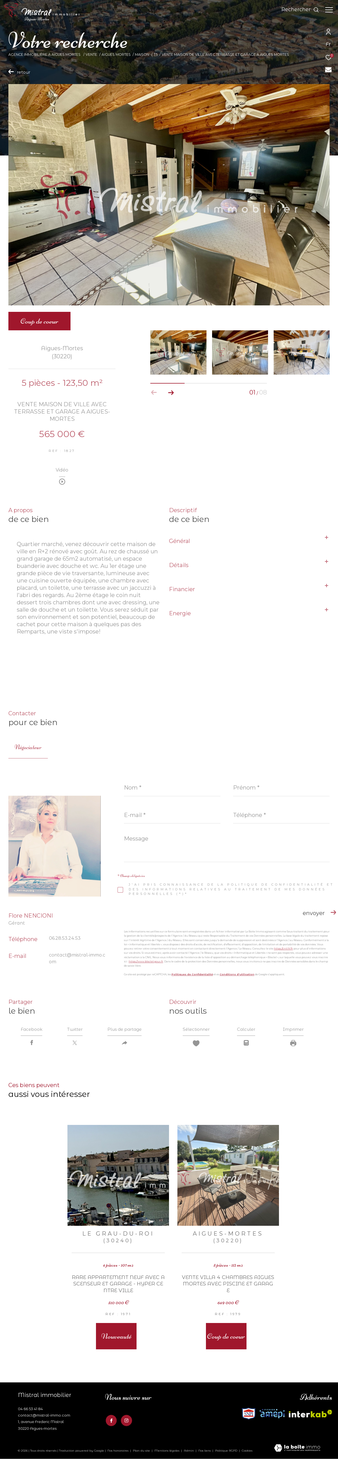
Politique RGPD (226, 1451)
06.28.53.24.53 (65, 938)
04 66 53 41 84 (30, 1409)
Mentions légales (167, 1451)
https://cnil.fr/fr (283, 948)
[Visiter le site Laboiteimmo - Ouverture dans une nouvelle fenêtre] (297, 1449)
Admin (189, 1451)
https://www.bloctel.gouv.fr (146, 961)
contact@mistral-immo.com (44, 1416)
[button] (171, 392)
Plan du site (142, 1451)
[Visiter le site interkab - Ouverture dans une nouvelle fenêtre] (248, 1415)
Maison (142, 54)
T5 (156, 54)
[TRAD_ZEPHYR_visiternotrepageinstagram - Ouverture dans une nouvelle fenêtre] (126, 1421)
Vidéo (62, 470)
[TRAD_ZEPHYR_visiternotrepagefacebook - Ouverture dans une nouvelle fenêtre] (110, 1421)
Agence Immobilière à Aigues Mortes (44, 54)
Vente (91, 54)
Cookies (247, 1451)
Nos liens (205, 1451)
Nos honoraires (117, 1451)
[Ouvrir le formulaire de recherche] (297, 10)
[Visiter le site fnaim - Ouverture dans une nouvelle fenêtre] (272, 1414)
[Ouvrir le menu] (329, 10)
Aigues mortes (116, 54)
